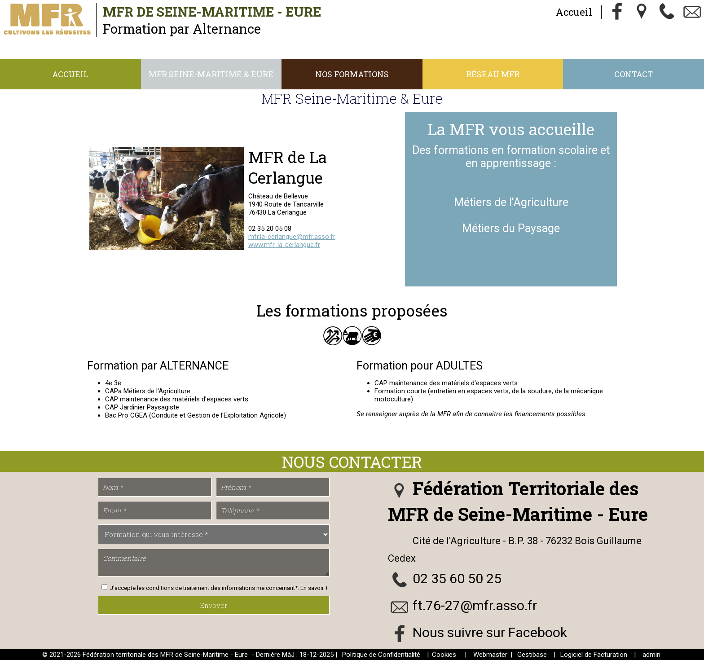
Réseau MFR (492, 74)
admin (651, 655)
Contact (633, 74)
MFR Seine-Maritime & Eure (211, 74)
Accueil (573, 11)
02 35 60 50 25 (457, 578)
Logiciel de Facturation (593, 655)
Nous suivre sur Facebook (490, 632)
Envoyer (214, 605)
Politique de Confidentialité (381, 655)
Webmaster (490, 655)
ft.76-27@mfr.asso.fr (475, 605)
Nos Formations (352, 74)
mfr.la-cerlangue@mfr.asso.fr (291, 237)
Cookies (444, 655)
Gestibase (532, 655)
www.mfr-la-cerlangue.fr (284, 245)
